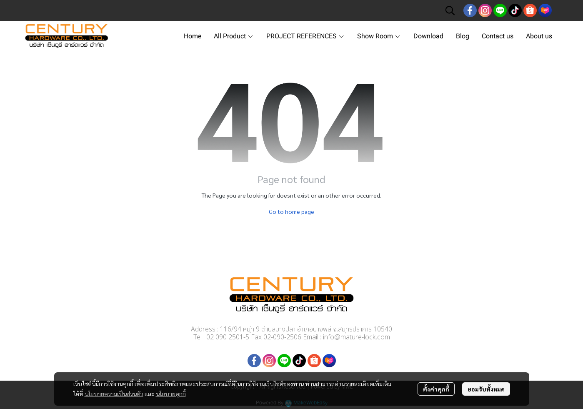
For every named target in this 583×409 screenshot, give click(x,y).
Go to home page (291, 211)
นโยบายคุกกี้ (171, 393)
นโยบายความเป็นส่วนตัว (114, 393)
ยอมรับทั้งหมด (486, 389)
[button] (450, 10)
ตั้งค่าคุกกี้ (436, 389)
